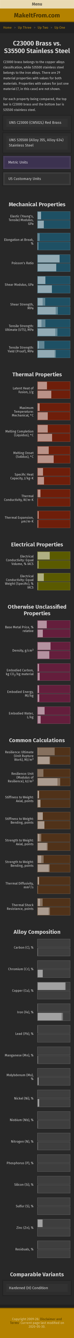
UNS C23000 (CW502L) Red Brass (35, 122)
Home (7, 27)
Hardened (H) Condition (28, 1288)
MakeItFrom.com (37, 15)
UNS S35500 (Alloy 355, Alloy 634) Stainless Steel (36, 143)
